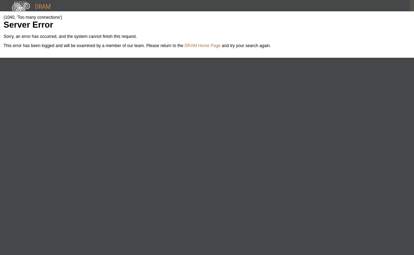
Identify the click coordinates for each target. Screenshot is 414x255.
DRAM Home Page (203, 45)
